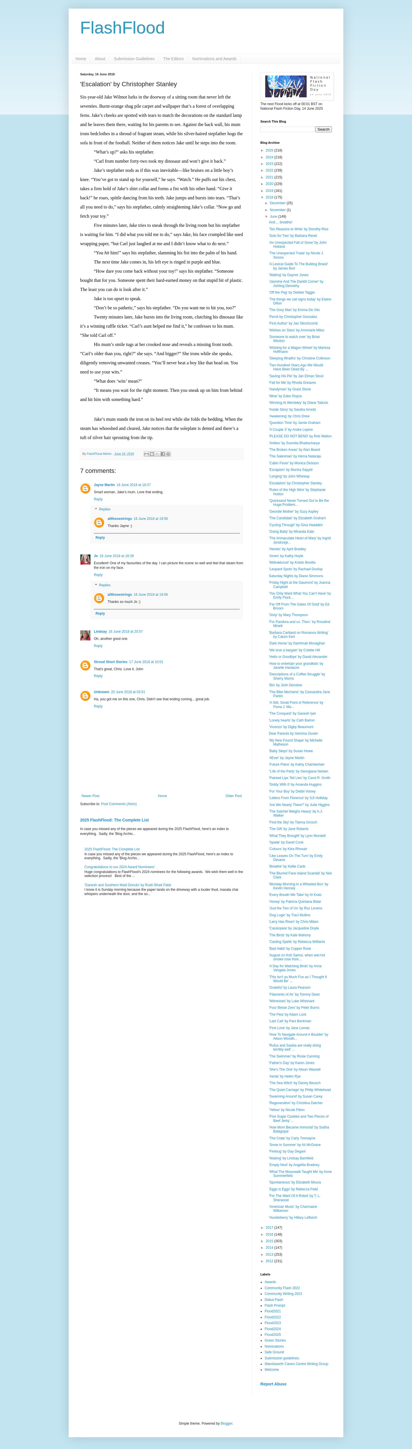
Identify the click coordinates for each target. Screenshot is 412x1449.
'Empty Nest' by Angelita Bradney (294, 1165)
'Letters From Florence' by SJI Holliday (298, 798)
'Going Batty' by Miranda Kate (291, 532)
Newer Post (90, 796)
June (274, 217)
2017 (270, 1228)
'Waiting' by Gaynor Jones (288, 275)
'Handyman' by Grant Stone (290, 389)
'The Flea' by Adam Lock (287, 1014)
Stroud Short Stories (110, 662)
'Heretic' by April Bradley (287, 549)
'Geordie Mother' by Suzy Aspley (293, 512)
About (100, 58)
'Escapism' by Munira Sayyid (290, 470)
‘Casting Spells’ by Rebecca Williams (297, 942)
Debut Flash (274, 1300)
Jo (96, 556)
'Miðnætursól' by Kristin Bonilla (292, 563)
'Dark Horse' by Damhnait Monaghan (297, 643)
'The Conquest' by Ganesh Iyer (292, 713)
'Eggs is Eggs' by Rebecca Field (293, 1189)
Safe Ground (274, 1352)
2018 (270, 197)
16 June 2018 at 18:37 (133, 485)
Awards (270, 1282)
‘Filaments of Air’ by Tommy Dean (294, 994)
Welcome (272, 1370)
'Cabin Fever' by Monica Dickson (294, 463)
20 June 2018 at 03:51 (128, 692)
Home (81, 58)
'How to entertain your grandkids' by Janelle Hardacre (296, 666)
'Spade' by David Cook (286, 842)
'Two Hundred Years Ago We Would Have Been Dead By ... (296, 367)
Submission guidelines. (282, 1358)
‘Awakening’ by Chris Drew (289, 416)
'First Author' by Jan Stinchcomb (293, 323)
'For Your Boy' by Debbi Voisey (292, 791)
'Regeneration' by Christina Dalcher (296, 1103)
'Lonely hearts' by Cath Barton (292, 720)
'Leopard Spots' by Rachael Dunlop (295, 569)
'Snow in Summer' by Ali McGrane (295, 1145)
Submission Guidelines (134, 58)
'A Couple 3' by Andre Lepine (291, 430)
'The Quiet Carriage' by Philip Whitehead (300, 1090)
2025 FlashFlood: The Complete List (114, 820)
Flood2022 (273, 1317)
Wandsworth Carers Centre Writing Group (296, 1364)
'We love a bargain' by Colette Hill (294, 650)
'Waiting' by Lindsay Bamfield (291, 1158)
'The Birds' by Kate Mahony (290, 935)
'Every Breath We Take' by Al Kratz (295, 895)
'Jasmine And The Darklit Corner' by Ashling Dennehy (296, 284)
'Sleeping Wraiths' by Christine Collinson (299, 358)
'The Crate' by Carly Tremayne (292, 1138)
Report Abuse (273, 1384)
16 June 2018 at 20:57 (125, 632)
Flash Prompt (275, 1305)
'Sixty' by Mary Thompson (288, 615)
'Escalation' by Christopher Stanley (295, 483)
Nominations (274, 1346)
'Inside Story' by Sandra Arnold (292, 410)
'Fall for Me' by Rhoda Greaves (292, 383)
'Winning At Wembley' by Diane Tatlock (298, 403)
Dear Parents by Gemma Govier (293, 734)
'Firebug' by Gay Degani (287, 1151)
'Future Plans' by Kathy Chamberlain (296, 764)
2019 (270, 191)
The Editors (173, 58)
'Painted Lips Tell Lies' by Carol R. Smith (299, 778)
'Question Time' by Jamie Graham (294, 423)
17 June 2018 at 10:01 (146, 662)
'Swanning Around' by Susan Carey (295, 1096)
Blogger (226, 1424)
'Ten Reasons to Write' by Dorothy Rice (298, 229)
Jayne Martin (104, 485)
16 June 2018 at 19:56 (151, 519)
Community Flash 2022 (282, 1288)
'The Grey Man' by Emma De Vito (294, 310)
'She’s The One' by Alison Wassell (294, 1069)
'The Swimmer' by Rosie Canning (294, 1056)
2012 (270, 1261)
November (278, 210)
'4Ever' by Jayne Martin (286, 758)
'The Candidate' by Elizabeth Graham (297, 518)
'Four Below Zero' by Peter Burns (294, 1008)
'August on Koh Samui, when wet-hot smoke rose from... (297, 957)
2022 (270, 170)
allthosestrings (120, 519)
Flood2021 (273, 1311)
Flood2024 (273, 1329)
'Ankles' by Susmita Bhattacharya (294, 443)
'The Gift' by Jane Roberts (288, 829)
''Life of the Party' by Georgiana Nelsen (298, 771)
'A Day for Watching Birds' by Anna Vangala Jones (295, 968)
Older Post (233, 796)
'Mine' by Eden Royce (285, 396)
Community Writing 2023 (283, 1294)
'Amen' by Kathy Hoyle (286, 556)
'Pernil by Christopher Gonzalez (293, 317)
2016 (270, 1234)
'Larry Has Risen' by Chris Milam (293, 922)
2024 (270, 157)
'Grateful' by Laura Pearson (289, 988)
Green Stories (275, 1340)
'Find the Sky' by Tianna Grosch (293, 822)
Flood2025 (273, 1335)
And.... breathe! (280, 222)
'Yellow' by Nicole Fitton (287, 1110)
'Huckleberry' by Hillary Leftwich (293, 1218)
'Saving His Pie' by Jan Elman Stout (296, 376)
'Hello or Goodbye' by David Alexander (298, 657)
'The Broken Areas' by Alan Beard (294, 450)
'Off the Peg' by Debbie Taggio (292, 292)
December (278, 203)
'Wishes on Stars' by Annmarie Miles (296, 330)
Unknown (101, 692)
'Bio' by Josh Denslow (285, 685)
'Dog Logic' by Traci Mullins (289, 915)
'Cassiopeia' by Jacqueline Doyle (294, 928)
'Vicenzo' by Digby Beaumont (291, 727)
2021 (270, 177)
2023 (270, 164)
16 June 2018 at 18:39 (117, 556)
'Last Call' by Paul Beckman (290, 1021)
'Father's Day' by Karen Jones (291, 1063)
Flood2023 (273, 1323)
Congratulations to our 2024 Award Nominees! (119, 867)
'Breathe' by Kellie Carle (287, 866)
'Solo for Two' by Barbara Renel (293, 236)
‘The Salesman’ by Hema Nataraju (295, 456)
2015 (270, 1241)
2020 (270, 184)
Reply (98, 499)
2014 (270, 1248)
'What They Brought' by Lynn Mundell (297, 836)
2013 (270, 1255)
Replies (104, 510)
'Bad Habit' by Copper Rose (290, 949)
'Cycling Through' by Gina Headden (296, 525)
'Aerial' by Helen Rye (285, 1076)
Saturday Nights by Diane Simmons (296, 576)
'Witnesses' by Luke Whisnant (291, 1001)
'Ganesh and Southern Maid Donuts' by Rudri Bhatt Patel (127, 885)
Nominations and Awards (214, 58)
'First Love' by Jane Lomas (289, 1028)
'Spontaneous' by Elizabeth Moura (295, 1182)
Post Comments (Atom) (119, 804)
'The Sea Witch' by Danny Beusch (295, 1083)
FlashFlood (122, 27)
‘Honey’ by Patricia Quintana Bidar (295, 902)
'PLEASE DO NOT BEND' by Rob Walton (300, 436)
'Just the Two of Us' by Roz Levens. (296, 908)
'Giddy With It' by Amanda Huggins (295, 785)
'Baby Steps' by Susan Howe (291, 751)
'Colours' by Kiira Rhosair (288, 849)
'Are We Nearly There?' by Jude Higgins (299, 805)
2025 (270, 150)
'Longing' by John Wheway (289, 476)
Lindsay (100, 632)
